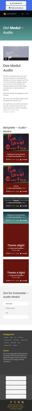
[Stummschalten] (21, 159)
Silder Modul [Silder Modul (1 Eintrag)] (13, 342)
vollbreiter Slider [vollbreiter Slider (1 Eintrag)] (7, 345)
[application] (16, 159)
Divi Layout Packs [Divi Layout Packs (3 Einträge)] (8, 340)
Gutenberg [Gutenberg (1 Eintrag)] (6, 342)
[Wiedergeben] (7, 159)
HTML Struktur (10, 308)
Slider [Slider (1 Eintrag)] (19, 342)
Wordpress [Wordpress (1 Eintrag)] (15, 345)
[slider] (12, 159)
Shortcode (9, 304)
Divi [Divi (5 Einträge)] (15, 337)
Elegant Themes (19, 359)
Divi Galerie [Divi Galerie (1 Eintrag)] (20, 337)
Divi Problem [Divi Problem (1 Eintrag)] (16, 340)
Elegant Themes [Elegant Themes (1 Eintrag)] (24, 340)
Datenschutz (15, 383)
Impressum (15, 378)
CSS (7, 313)
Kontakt (15, 388)
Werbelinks (15, 392)
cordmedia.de (15, 397)
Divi (4, 354)
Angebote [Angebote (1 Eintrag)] (6, 337)
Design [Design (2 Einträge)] (11, 337)
